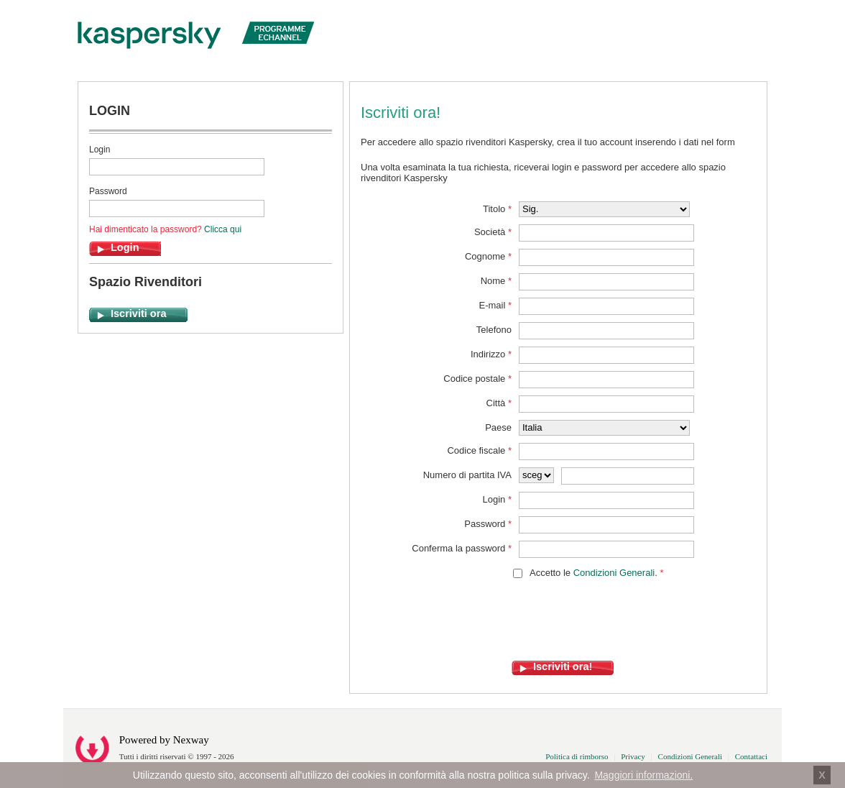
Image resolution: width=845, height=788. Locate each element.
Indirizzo (491, 354)
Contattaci (751, 756)
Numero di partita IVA (467, 474)
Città (499, 403)
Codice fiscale (479, 450)
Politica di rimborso (576, 756)
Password (108, 191)
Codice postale (477, 378)
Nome (496, 280)
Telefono (494, 329)
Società (493, 231)
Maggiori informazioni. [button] (643, 775)
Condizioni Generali (614, 572)
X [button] (822, 775)
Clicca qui (222, 229)
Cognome (488, 256)
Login (99, 150)
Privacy (633, 756)
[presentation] (549, 633)
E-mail (495, 305)
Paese (498, 427)
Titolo (497, 208)
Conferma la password (462, 548)
